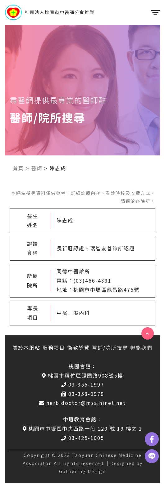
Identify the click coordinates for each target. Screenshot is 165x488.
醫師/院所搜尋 (110, 347)
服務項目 (54, 347)
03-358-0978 (82, 393)
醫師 (36, 168)
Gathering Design (82, 471)
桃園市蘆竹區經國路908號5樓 (82, 375)
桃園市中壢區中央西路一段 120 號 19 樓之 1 (82, 428)
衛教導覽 (78, 347)
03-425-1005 (82, 437)
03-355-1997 (82, 384)
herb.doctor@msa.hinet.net (82, 402)
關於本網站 (26, 347)
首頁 (18, 168)
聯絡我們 (141, 347)
